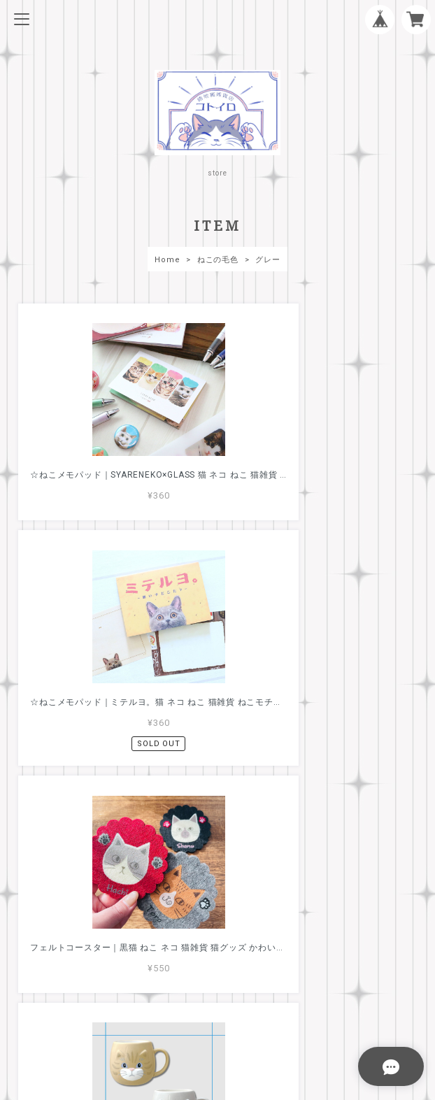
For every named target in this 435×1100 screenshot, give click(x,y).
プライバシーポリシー (217, 991)
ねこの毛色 (217, 259)
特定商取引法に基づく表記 (217, 1010)
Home (167, 259)
